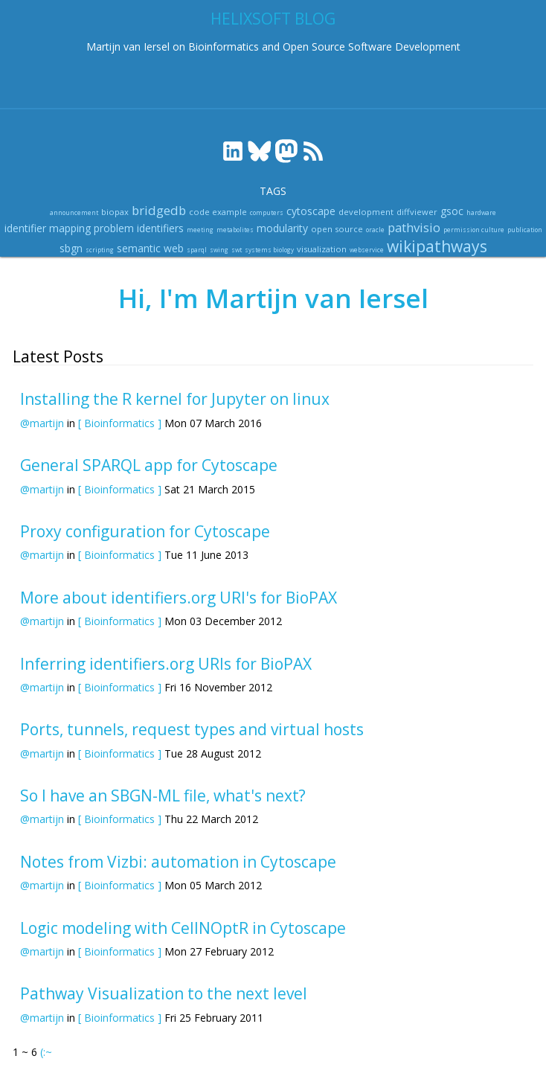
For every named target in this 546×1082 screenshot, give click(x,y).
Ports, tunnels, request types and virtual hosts (192, 729)
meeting (200, 229)
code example (218, 211)
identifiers (160, 228)
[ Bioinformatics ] (119, 423)
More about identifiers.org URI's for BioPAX (178, 597)
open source (337, 228)
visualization (322, 249)
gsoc (451, 211)
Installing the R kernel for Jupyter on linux (175, 398)
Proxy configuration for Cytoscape (145, 531)
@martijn (42, 423)
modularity (282, 228)
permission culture (473, 229)
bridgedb (159, 210)
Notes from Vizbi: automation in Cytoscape (178, 861)
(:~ (46, 1052)
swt (236, 250)
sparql (197, 250)
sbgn (71, 248)
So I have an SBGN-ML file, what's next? (163, 795)
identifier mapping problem (69, 228)
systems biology (269, 250)
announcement (74, 212)
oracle (375, 229)
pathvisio (414, 227)
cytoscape (310, 211)
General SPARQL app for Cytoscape (148, 465)
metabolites (235, 229)
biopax (115, 211)
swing (219, 250)
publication (524, 229)
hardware (481, 212)
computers (266, 212)
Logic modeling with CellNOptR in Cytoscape (183, 928)
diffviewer (416, 211)
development (366, 211)
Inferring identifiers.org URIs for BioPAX (166, 663)
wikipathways (437, 246)
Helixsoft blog (273, 18)
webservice (367, 250)
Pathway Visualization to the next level (163, 993)
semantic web (150, 248)
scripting (100, 250)
